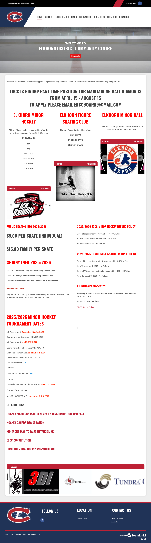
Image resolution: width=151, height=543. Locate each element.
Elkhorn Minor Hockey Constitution (31, 449)
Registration (62, 17)
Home (39, 17)
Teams (74, 17)
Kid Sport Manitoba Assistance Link (30, 431)
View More (44, 188)
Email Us (114, 522)
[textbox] (75, 78)
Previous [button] (11, 205)
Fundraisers (85, 17)
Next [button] (46, 205)
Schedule (49, 17)
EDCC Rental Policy (85, 307)
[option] (28, 206)
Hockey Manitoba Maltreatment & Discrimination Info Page (45, 413)
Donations (124, 17)
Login (143, 539)
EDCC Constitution (19, 440)
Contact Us (99, 17)
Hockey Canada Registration (25, 422)
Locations (112, 17)
